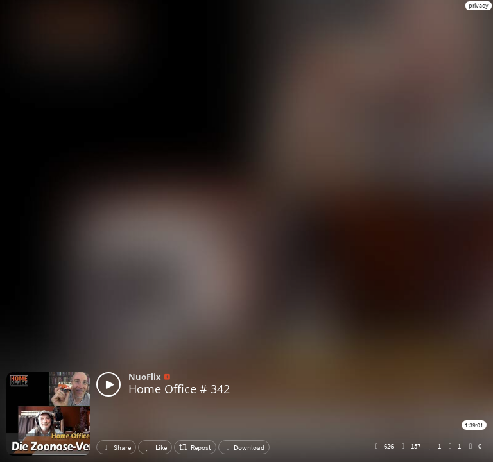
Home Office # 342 (179, 389)
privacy (479, 5)
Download (243, 447)
